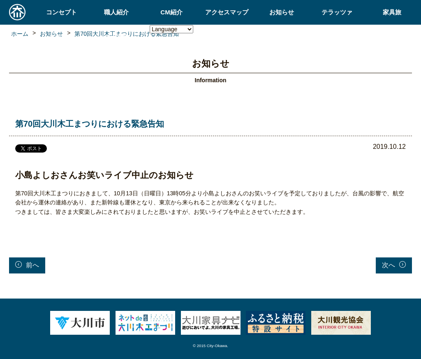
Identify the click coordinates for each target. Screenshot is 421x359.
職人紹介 (116, 12)
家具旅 (392, 12)
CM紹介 (171, 12)
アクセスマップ (226, 12)
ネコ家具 (61, 36)
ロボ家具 (116, 36)
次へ (394, 265)
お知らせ (281, 12)
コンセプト (61, 12)
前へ (27, 265)
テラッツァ (337, 12)
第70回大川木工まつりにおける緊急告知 (89, 123)
